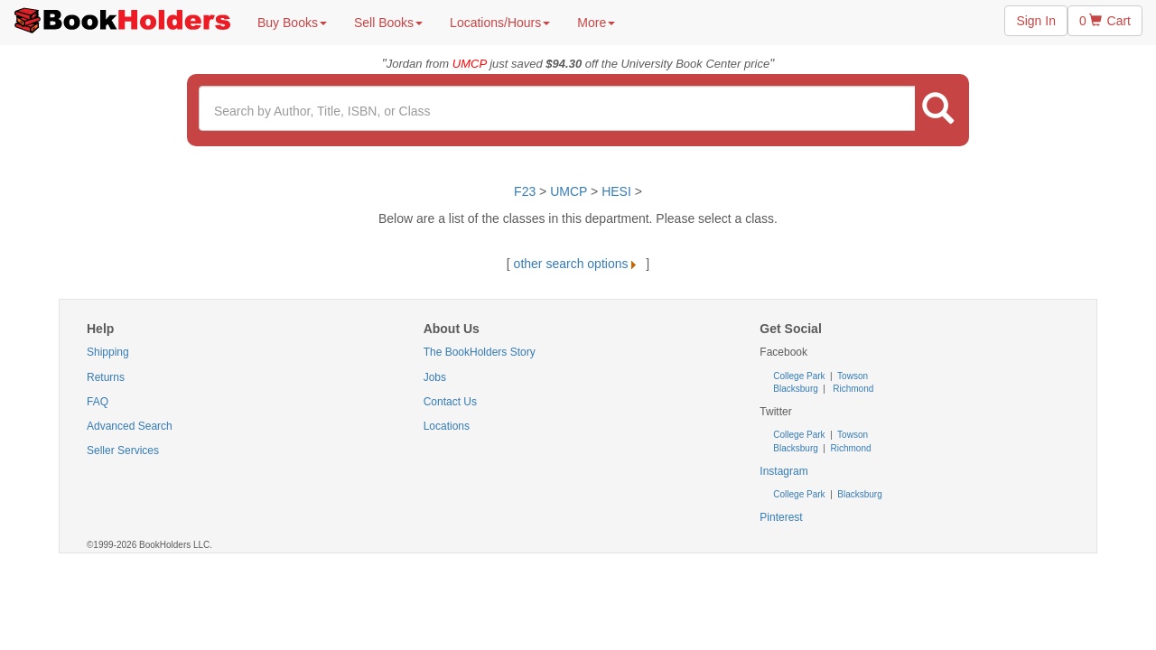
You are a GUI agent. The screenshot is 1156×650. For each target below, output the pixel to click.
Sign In (1036, 21)
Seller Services (123, 450)
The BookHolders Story (480, 352)
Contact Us (450, 401)
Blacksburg (795, 389)
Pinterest (781, 517)
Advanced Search (129, 426)
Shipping (108, 352)
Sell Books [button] (388, 22)
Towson (852, 376)
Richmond (852, 389)
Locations (447, 426)
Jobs (435, 377)
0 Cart (1105, 21)
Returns (106, 377)
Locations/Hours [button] (500, 22)
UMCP (570, 191)
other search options (578, 263)
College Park (800, 376)
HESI (616, 191)
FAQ (97, 401)
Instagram (783, 471)
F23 (525, 191)
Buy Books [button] (292, 22)
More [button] (596, 22)
